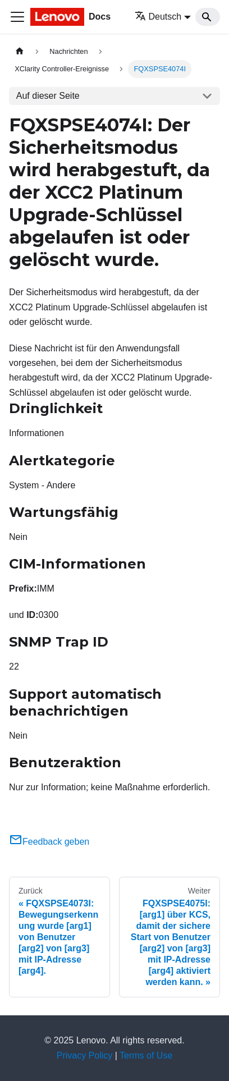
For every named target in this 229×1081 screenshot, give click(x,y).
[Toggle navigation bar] (17, 16)
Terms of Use (146, 1055)
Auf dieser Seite (48, 95)
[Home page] (19, 51)
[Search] (207, 17)
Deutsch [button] (158, 16)
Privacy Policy (85, 1055)
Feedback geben (49, 841)
